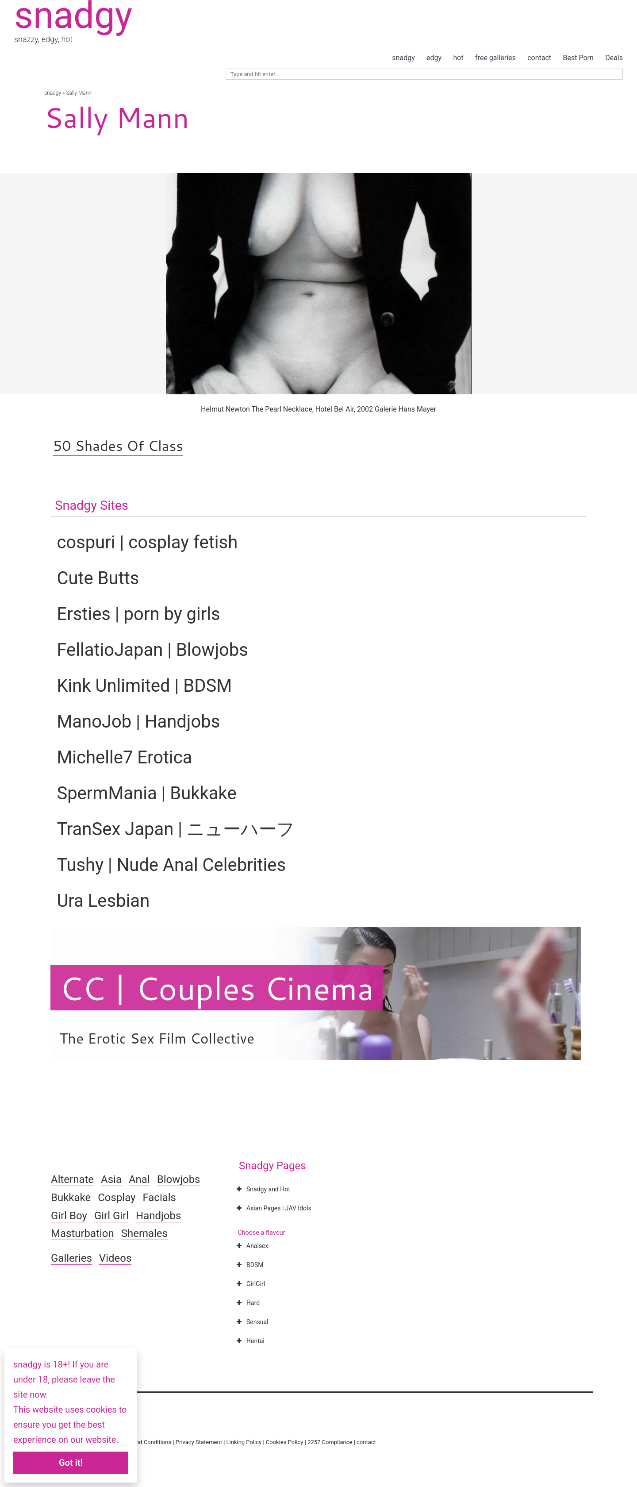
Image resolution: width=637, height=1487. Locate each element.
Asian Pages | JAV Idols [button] (272, 1208)
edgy (433, 58)
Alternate (72, 1179)
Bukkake (71, 1197)
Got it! (71, 1462)
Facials (159, 1197)
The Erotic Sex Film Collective (156, 1038)
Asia (111, 1179)
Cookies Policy (284, 1442)
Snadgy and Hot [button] (262, 1189)
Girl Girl (111, 1216)
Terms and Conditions (143, 1442)
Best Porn (578, 58)
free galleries (495, 58)
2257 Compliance (329, 1442)
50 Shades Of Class (118, 445)
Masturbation (82, 1233)
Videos (115, 1258)
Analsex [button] (251, 1245)
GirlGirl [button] (249, 1283)
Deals (614, 58)
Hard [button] (247, 1302)
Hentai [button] (249, 1341)
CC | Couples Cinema (216, 987)
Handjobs (158, 1216)
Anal (139, 1179)
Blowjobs (178, 1179)
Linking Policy (244, 1442)
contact (539, 58)
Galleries (71, 1258)
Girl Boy (69, 1216)
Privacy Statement (199, 1442)
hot (458, 58)
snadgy (403, 58)
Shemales (144, 1233)
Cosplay (116, 1197)
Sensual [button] (251, 1321)
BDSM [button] (248, 1264)
